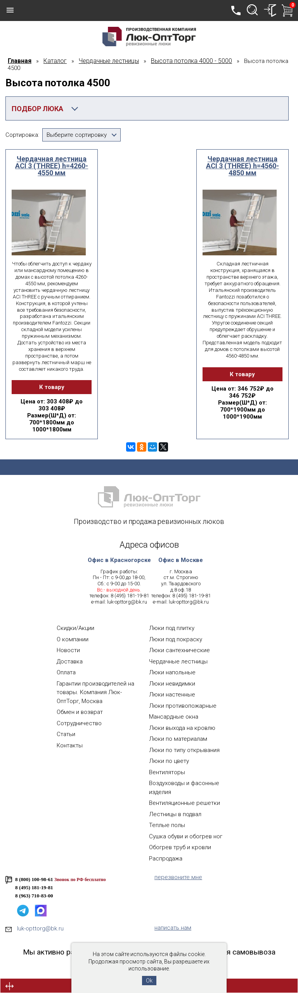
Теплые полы (167, 825)
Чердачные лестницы (178, 661)
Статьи (66, 734)
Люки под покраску (175, 639)
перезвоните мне (178, 877)
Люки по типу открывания (184, 750)
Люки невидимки (172, 683)
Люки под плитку (171, 628)
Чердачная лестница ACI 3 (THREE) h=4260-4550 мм (51, 165)
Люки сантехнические (179, 650)
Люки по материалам (178, 738)
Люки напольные (172, 672)
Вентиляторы (167, 772)
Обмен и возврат (80, 712)
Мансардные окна (173, 716)
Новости (68, 650)
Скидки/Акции (75, 628)
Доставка (70, 661)
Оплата (66, 672)
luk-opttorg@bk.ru (127, 602)
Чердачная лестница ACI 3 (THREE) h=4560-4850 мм (242, 165)
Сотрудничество (79, 723)
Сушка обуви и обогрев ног (185, 836)
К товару (51, 387)
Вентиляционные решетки (184, 802)
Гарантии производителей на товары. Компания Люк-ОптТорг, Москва (95, 692)
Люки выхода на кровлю (182, 727)
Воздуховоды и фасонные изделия (184, 788)
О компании (72, 639)
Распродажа (165, 858)
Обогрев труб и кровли (180, 847)
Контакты (70, 745)
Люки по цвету (169, 760)
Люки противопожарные (183, 705)
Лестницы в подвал (175, 814)
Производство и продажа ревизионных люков (149, 521)
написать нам (172, 927)
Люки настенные (172, 694)
